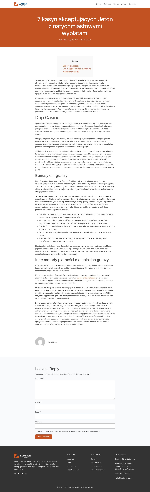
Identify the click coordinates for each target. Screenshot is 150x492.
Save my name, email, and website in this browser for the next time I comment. (69, 431)
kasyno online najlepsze (86, 278)
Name (38, 402)
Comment (39, 378)
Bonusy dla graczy (71, 66)
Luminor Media (74, 487)
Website (38, 422)
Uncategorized (86, 40)
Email (38, 412)
